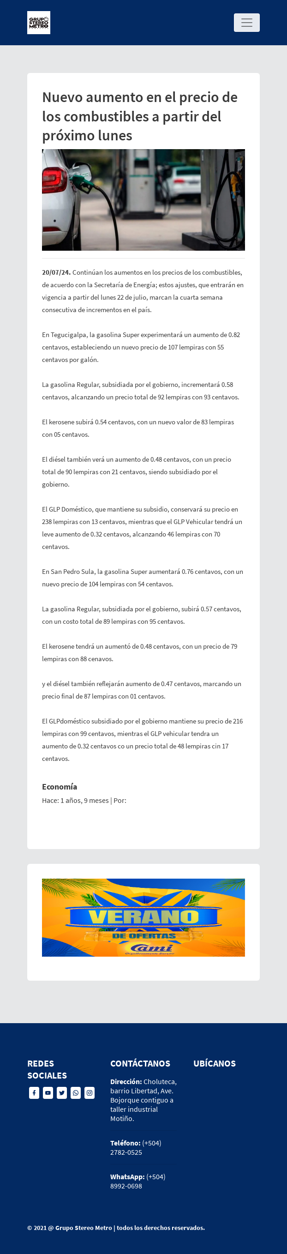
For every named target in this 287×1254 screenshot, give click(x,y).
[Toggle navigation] (247, 22)
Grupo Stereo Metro (83, 1228)
